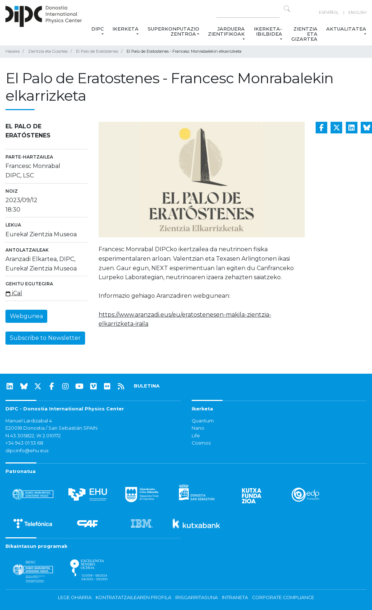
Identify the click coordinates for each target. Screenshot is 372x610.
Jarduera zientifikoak (226, 31)
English (357, 12)
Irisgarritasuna (196, 597)
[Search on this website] (248, 12)
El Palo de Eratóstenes (97, 51)
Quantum (203, 421)
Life (196, 435)
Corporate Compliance (283, 597)
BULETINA (147, 386)
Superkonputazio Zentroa (173, 31)
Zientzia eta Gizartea (304, 34)
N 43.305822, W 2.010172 (33, 435)
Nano (198, 428)
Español (329, 12)
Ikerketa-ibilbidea (268, 31)
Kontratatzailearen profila (133, 597)
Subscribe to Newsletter (45, 337)
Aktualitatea (346, 29)
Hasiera (12, 51)
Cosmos (201, 443)
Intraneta (235, 597)
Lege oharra (75, 597)
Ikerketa (125, 29)
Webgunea (26, 316)
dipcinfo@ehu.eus (26, 450)
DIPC (97, 29)
